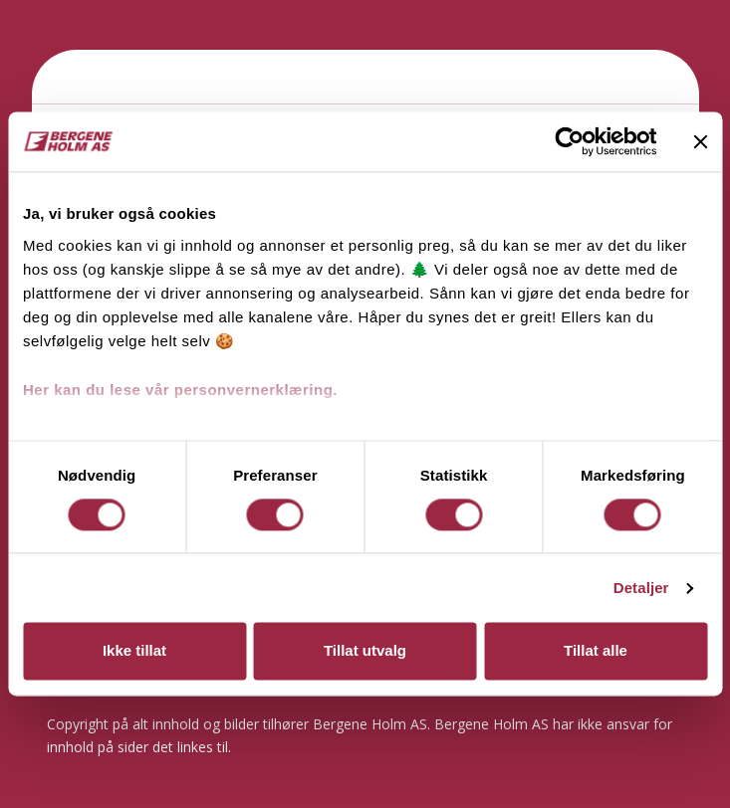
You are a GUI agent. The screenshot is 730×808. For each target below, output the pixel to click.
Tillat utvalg (365, 651)
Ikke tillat (134, 651)
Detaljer (641, 587)
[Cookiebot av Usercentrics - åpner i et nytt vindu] (569, 141)
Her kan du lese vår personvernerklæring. (180, 389)
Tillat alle (595, 651)
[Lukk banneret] (700, 141)
